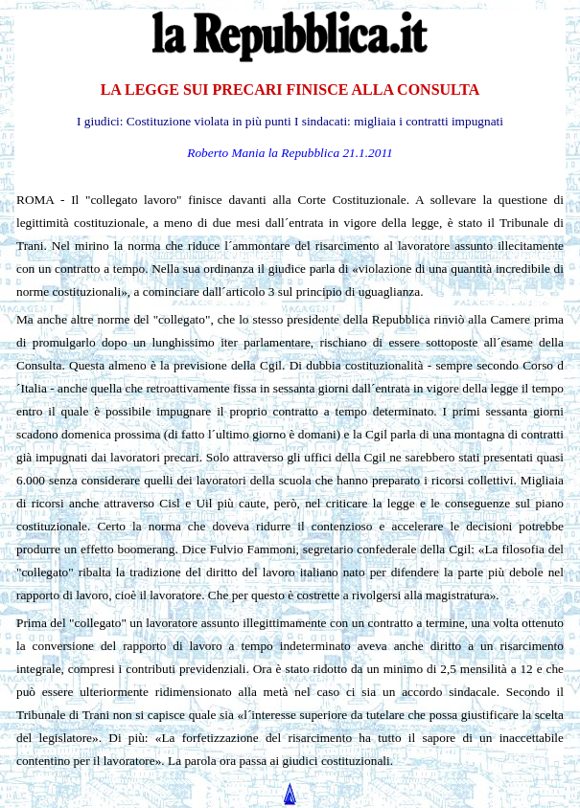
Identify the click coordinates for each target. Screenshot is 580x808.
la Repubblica (303, 153)
